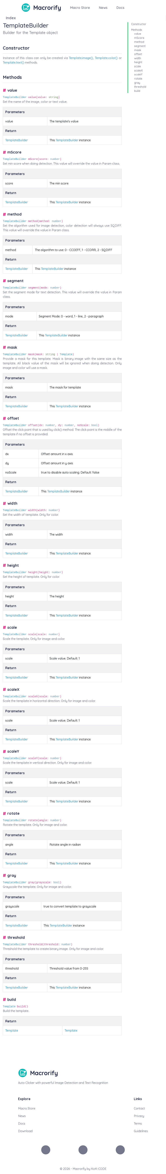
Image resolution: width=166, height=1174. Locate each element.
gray (137, 82)
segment (139, 46)
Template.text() (13, 62)
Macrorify (47, 7)
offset (138, 54)
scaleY (138, 74)
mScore (139, 38)
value (137, 33)
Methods (136, 29)
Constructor (138, 24)
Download (25, 1131)
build (137, 91)
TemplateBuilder (15, 97)
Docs (120, 7)
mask (137, 50)
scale (137, 66)
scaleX (138, 70)
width (137, 58)
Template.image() (81, 58)
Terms (138, 1123)
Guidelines (141, 1131)
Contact (139, 1108)
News (103, 7)
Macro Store (80, 7)
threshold (140, 86)
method (139, 42)
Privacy (139, 1116)
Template (66, 354)
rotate (138, 78)
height (138, 62)
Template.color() (106, 58)
